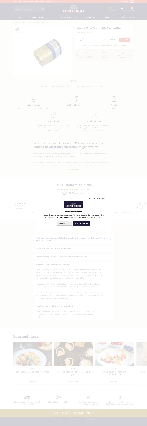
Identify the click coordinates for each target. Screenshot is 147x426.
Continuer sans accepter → (97, 198)
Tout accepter (81, 223)
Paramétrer (64, 223)
